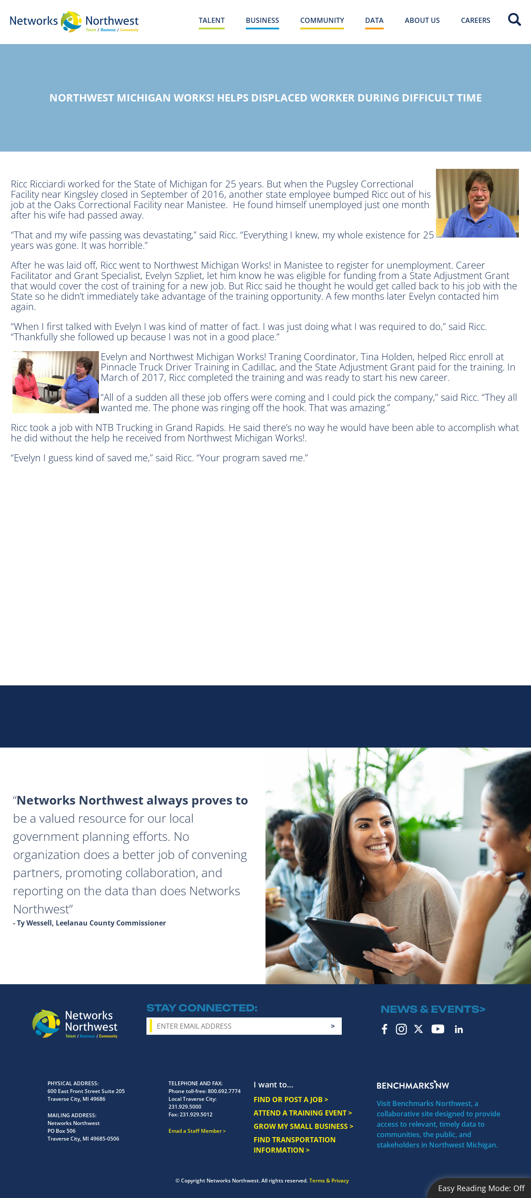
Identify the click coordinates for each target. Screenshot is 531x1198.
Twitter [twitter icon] (418, 1029)
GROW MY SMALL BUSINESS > (303, 1126)
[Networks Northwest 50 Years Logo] (74, 21)
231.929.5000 (185, 1106)
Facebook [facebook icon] (385, 1029)
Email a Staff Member (195, 1131)
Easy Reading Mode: (481, 1188)
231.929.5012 (196, 1114)
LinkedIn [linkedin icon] (459, 1029)
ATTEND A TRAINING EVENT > (303, 1113)
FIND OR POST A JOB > (291, 1099)
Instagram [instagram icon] (401, 1029)
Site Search (514, 19)
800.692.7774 (224, 1091)
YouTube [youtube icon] (438, 1029)
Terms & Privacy (329, 1180)
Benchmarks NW (413, 1084)
